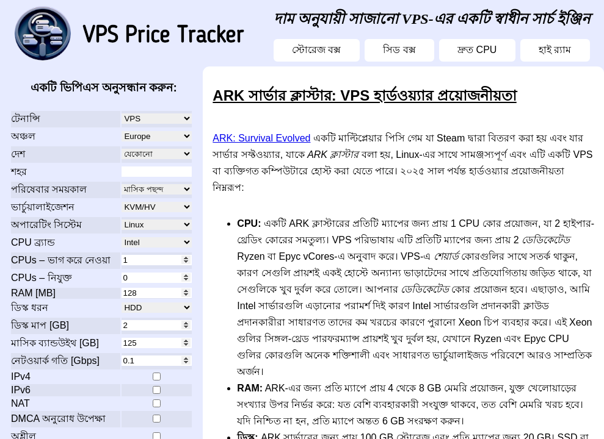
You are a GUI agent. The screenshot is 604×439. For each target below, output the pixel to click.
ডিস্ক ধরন (29, 307)
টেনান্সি (25, 118)
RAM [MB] (33, 293)
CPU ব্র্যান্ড (33, 242)
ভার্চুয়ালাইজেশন (43, 207)
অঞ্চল (23, 136)
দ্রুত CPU (477, 50)
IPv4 (21, 376)
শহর (19, 171)
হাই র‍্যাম (555, 50)
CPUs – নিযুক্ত (41, 278)
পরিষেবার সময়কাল (49, 189)
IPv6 (21, 390)
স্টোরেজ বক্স (316, 50)
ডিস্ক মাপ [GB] (40, 325)
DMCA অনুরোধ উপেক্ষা (58, 418)
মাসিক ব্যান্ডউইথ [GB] (55, 343)
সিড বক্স (399, 50)
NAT (20, 403)
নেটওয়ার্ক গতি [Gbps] (55, 360)
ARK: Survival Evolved (261, 138)
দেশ (18, 154)
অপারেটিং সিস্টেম (46, 225)
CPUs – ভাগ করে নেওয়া (61, 260)
